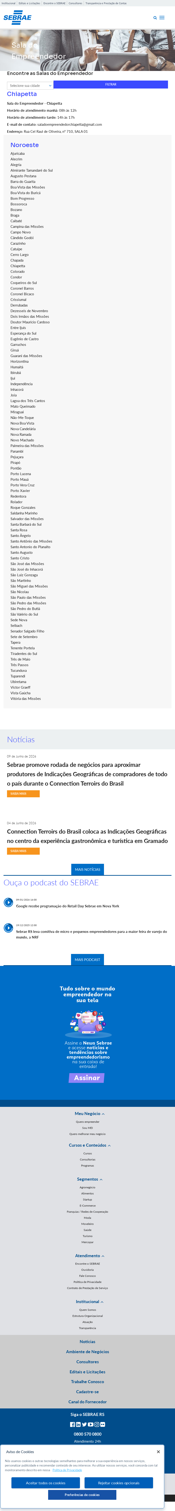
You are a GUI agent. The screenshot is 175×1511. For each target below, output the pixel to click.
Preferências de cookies (82, 1495)
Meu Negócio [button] (87, 1113)
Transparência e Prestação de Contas (106, 3)
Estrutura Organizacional (87, 1316)
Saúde (87, 1230)
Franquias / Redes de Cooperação (87, 1211)
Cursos (87, 1153)
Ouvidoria (87, 1269)
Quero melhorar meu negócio (87, 1134)
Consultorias (87, 1159)
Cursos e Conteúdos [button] (87, 1145)
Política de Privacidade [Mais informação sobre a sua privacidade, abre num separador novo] (67, 1470)
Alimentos (87, 1193)
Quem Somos (87, 1310)
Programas (87, 1165)
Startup (87, 1199)
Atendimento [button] (87, 1255)
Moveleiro (87, 1224)
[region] (82, 1477)
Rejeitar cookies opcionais (118, 1483)
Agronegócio (87, 1187)
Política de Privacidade (87, 1282)
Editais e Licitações (29, 3)
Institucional (8, 3)
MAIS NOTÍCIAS (87, 869)
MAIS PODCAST (87, 959)
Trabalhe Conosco (87, 1381)
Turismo (88, 1236)
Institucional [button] (87, 1301)
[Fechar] (158, 1452)
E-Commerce (88, 1205)
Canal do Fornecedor (87, 1401)
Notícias (87, 1341)
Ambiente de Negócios (87, 1351)
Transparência (87, 1328)
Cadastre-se (87, 1391)
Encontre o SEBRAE (54, 3)
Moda (87, 1217)
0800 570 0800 (87, 1434)
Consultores (75, 3)
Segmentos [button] (87, 1179)
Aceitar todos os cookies (45, 1483)
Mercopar (87, 1242)
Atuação (87, 1322)
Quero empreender (87, 1121)
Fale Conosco (87, 1276)
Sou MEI (87, 1128)
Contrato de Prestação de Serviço (87, 1288)
